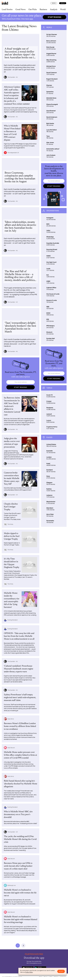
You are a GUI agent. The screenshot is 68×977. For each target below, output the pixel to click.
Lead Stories (7, 9)
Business (43, 9)
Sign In (54, 3)
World (63, 9)
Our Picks (32, 9)
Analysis (53, 9)
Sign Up (63, 3)
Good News (20, 9)
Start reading (54, 17)
